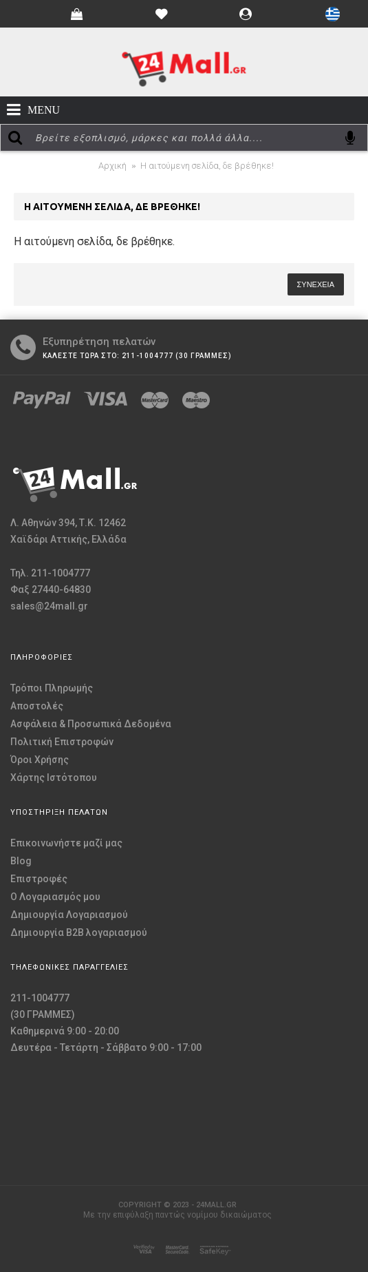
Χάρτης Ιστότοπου (53, 777)
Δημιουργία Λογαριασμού (69, 914)
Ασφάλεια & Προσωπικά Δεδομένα (90, 723)
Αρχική (112, 165)
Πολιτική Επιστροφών (61, 741)
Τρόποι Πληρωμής (51, 688)
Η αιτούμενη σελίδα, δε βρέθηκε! (207, 165)
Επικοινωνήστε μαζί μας (66, 842)
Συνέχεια (315, 284)
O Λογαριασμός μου (55, 896)
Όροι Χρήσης (39, 759)
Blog (21, 860)
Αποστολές (36, 705)
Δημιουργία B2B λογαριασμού (78, 932)
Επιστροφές (38, 878)
